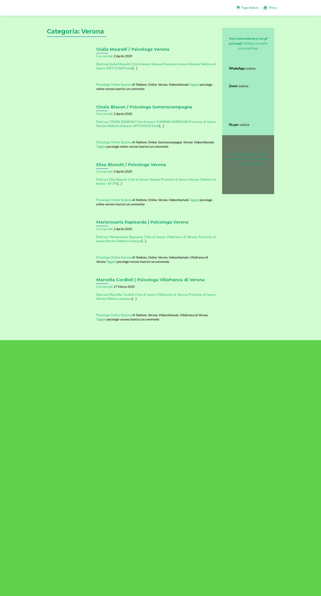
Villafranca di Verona (200, 254)
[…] (130, 68)
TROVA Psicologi (63, 389)
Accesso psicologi (160, 349)
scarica (242, 68)
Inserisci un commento (125, 89)
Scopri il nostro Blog (238, 349)
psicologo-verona (113, 258)
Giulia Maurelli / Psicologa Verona (128, 49)
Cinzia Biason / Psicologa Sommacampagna (140, 105)
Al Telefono (135, 85)
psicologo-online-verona (118, 145)
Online (148, 85)
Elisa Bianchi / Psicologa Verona (127, 162)
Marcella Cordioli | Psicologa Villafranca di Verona (146, 275)
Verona (158, 85)
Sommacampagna (166, 141)
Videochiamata (174, 85)
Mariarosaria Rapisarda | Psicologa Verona (138, 218)
